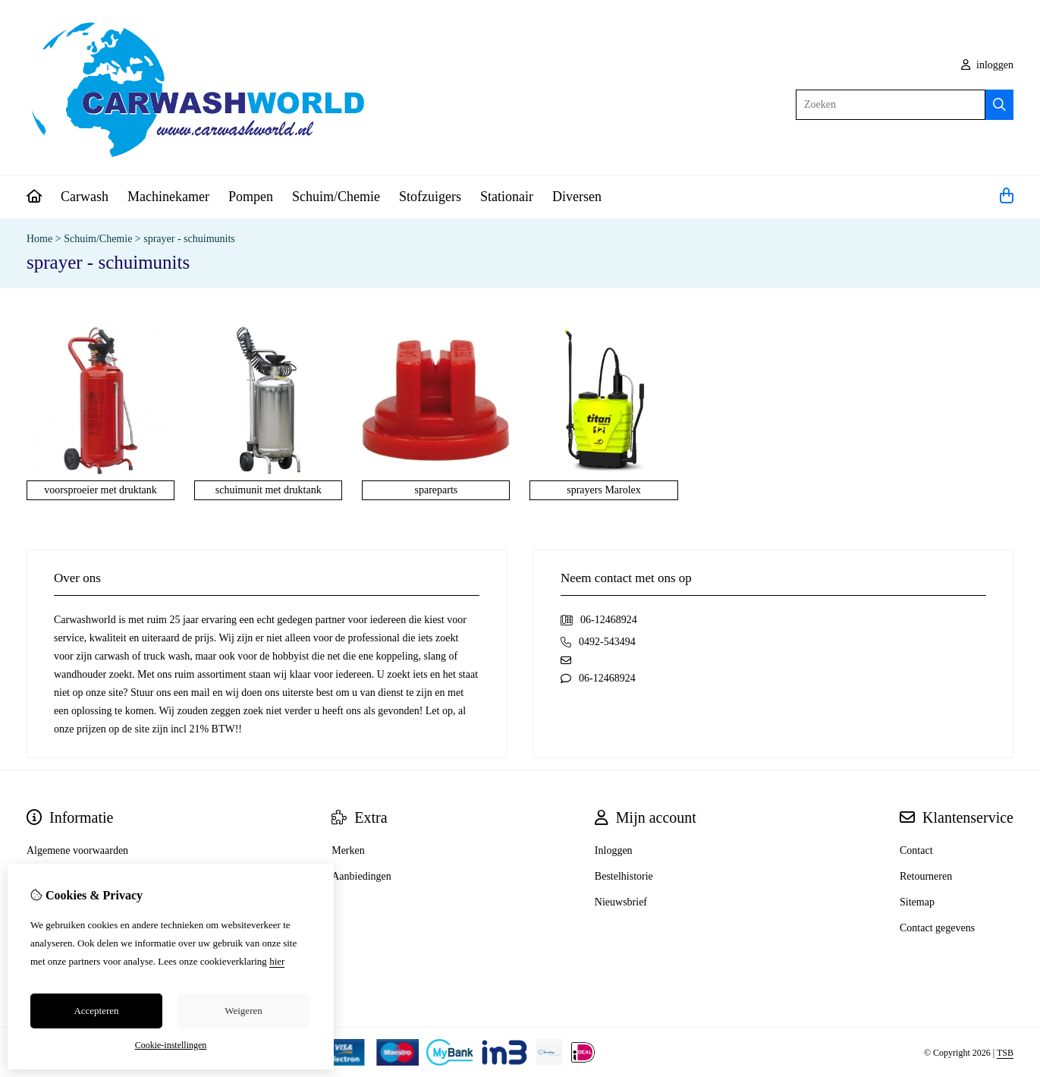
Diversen (577, 196)
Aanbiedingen (361, 876)
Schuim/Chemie (336, 196)
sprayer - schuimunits (189, 238)
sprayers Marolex (604, 490)
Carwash (84, 196)
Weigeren (243, 1010)
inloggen (987, 65)
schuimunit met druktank (268, 490)
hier (276, 961)
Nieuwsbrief (621, 902)
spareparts (436, 490)
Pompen (250, 196)
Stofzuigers (430, 196)
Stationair (506, 196)
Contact (916, 850)
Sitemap (917, 902)
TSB (1005, 1052)
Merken (348, 850)
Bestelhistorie (624, 876)
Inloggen (614, 850)
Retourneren (926, 876)
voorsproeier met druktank (100, 490)
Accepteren (96, 1010)
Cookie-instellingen (171, 1045)
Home (39, 238)
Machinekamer (168, 196)
